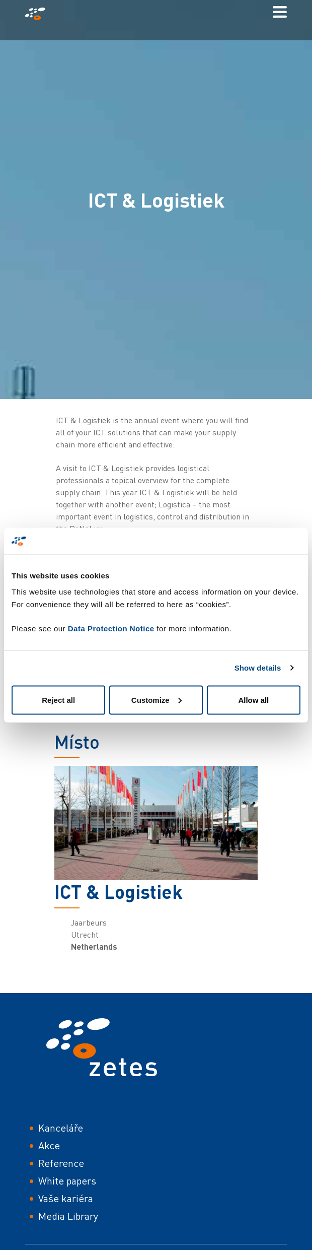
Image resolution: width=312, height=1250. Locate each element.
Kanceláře (60, 1128)
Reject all (58, 699)
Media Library (68, 1216)
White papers (67, 1180)
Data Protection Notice (111, 628)
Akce (49, 1145)
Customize (156, 699)
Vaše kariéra (65, 1198)
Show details (258, 668)
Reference (61, 1163)
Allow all (253, 699)
